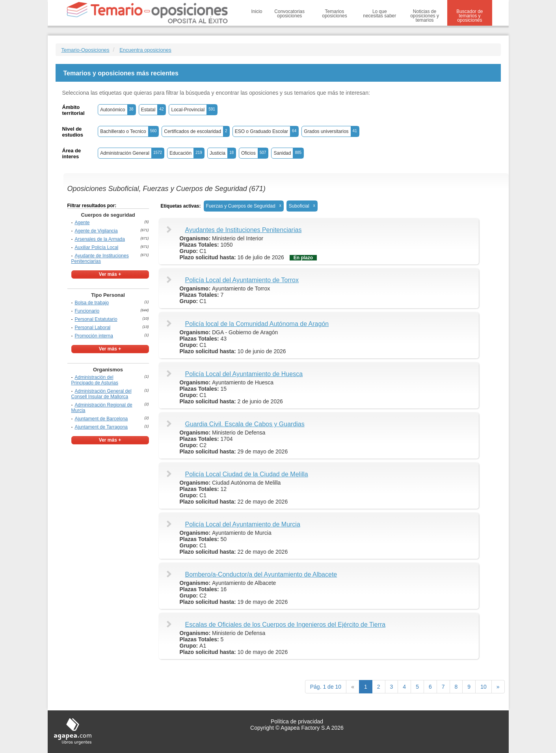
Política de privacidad (297, 721)
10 (483, 687)
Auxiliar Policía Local (97, 247)
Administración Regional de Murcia (101, 407)
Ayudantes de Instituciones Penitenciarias (243, 230)
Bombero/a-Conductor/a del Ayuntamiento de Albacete (261, 574)
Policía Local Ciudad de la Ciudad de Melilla (246, 474)
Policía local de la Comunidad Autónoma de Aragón (257, 323)
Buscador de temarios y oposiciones (469, 16)
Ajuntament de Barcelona (101, 418)
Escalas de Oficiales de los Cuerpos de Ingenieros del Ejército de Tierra (285, 624)
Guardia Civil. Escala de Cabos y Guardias (245, 424)
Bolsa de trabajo (92, 302)
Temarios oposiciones (334, 14)
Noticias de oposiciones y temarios (424, 16)
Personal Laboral (93, 327)
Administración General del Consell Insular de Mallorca (101, 393)
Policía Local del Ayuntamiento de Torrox (242, 280)
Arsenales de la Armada (100, 239)
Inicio (256, 11)
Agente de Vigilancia (96, 231)
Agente (82, 222)
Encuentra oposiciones (145, 50)
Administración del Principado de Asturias (94, 380)
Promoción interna (94, 336)
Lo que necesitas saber (379, 14)
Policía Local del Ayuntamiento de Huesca (244, 374)
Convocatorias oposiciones (289, 14)
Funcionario (87, 311)
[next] (498, 686)
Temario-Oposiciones (85, 50)
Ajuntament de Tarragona (101, 427)
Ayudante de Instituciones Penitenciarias (100, 258)
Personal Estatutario (96, 319)
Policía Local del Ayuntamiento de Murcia (242, 524)
